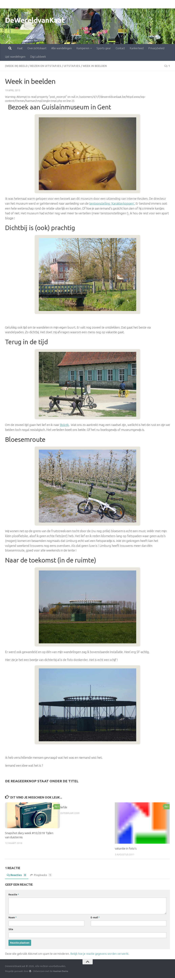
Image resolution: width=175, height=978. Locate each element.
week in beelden (95, 65)
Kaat (5, 4)
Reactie (13, 894)
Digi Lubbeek (38, 56)
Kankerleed (122, 4)
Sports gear (89, 4)
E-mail (95, 917)
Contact (105, 4)
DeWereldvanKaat (35, 20)
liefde (63, 807)
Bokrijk (64, 424)
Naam (12, 917)
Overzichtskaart (22, 4)
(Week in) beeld (16, 65)
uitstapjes (72, 65)
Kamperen (68, 4)
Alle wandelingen (46, 4)
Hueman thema (60, 971)
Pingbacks (41, 875)
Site (10, 929)
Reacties (17, 875)
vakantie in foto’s (126, 848)
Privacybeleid (141, 4)
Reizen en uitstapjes (45, 65)
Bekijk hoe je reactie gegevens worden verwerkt (99, 953)
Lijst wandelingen (15, 56)
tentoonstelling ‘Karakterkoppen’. (112, 203)
